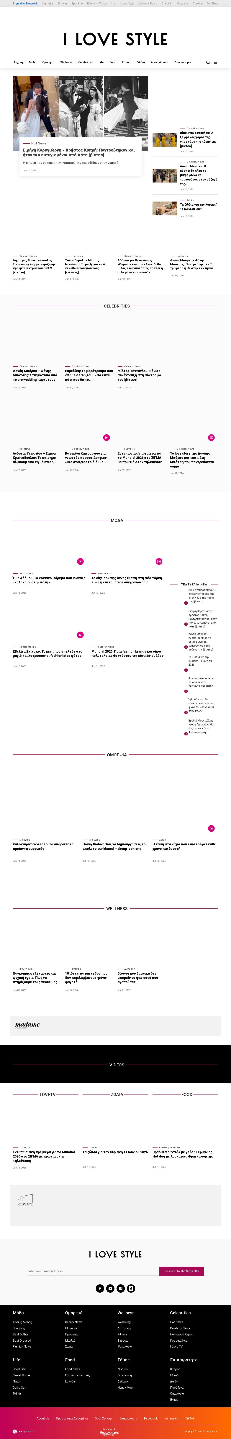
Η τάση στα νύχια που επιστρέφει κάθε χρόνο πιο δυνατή (183, 842)
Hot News (39, 143)
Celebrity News (195, 128)
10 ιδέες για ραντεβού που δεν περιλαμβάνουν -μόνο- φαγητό (88, 972)
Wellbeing (124, 1317)
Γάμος (118, 62)
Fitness (122, 1329)
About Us (46, 1413)
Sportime (77, 3)
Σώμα (162, 836)
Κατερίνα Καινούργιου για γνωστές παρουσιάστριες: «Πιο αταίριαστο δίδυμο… (85, 457)
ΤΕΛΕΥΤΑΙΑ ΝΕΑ (194, 581)
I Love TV (129, 448)
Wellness (62, 62)
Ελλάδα (175, 1370)
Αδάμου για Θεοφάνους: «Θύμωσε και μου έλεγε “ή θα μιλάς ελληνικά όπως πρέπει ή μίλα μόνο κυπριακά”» (140, 266)
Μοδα (117, 516)
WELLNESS (117, 904)
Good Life (19, 1364)
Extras (174, 1395)
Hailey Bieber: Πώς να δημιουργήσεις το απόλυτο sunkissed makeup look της (113, 842)
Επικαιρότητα (184, 1355)
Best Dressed (22, 1335)
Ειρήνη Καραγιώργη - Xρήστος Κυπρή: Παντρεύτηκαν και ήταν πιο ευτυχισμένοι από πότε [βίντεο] (79, 153)
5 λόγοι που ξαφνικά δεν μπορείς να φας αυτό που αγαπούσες (137, 974)
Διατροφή (129, 965)
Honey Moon (126, 1383)
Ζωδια (117, 1090)
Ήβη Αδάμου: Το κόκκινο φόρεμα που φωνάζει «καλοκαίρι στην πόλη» (48, 576)
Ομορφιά (45, 62)
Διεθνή (174, 1376)
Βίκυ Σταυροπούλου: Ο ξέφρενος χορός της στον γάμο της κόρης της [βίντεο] (198, 139)
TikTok (186, 1413)
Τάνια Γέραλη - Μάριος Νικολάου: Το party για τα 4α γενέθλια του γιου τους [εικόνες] (86, 266)
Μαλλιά (70, 1335)
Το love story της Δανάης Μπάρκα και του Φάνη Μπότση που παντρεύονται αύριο (193, 457)
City (113, 3)
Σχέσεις (76, 965)
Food (105, 62)
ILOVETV (47, 1090)
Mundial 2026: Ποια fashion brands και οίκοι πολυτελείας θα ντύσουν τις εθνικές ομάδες (126, 649)
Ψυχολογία (26, 965)
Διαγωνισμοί (170, 62)
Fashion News (106, 643)
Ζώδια (131, 62)
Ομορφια (117, 751)
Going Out (19, 1383)
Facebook (149, 1413)
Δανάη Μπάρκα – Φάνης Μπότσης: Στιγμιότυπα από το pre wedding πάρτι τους (36, 375)
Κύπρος (175, 1364)
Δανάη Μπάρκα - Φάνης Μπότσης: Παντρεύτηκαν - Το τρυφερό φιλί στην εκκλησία (191, 264)
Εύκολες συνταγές (170, 1143)
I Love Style (127, 3)
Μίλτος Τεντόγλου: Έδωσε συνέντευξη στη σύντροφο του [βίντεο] (141, 375)
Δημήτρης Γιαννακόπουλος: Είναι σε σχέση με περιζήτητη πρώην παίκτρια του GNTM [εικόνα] (35, 266)
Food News (72, 1364)
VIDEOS (116, 1061)
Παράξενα (177, 1383)
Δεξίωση (123, 1376)
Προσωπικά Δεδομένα (74, 1413)
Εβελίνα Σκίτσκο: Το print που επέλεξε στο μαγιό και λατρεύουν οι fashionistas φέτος (46, 649)
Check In (167, 3)
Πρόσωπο (71, 1329)
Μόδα (31, 62)
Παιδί (16, 1376)
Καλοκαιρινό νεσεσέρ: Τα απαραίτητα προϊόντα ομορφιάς (202, 678)
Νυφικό (123, 1364)
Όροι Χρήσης (104, 1413)
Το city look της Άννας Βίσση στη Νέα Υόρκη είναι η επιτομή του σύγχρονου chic (124, 576)
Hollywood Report (182, 1329)
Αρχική (17, 62)
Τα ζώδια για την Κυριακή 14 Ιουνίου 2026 (198, 207)
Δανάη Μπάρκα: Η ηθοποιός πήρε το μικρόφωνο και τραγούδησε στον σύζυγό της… (198, 175)
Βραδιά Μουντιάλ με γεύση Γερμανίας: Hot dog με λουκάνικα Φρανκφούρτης (185, 1150)
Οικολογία (177, 1388)
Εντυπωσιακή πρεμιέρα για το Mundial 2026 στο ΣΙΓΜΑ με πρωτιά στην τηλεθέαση (141, 457)
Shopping (19, 1323)
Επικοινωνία (127, 1413)
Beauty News (73, 1317)
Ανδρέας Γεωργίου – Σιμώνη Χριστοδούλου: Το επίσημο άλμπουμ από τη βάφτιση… (34, 457)
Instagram (168, 1413)
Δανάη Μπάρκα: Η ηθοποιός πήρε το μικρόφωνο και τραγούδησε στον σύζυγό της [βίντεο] (201, 638)
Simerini (62, 3)
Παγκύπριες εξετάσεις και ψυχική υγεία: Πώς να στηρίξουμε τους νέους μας (34, 974)
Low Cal (70, 1376)
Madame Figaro (148, 3)
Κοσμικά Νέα (178, 1335)
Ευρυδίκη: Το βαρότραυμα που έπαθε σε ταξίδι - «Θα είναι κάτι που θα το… (88, 375)
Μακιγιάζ (24, 836)
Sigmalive (48, 3)
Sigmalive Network (25, 3)
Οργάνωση (125, 1370)
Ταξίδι (17, 1388)
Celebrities (80, 62)
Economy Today (97, 3)
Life (94, 62)
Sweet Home (21, 1370)
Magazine (183, 3)
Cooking (198, 3)
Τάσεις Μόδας (27, 643)
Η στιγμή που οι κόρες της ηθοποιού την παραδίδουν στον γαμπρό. (71, 163)
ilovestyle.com (210, 1426)
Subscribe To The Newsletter (181, 1266)
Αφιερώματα (148, 62)
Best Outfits (26, 570)
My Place (212, 3)
